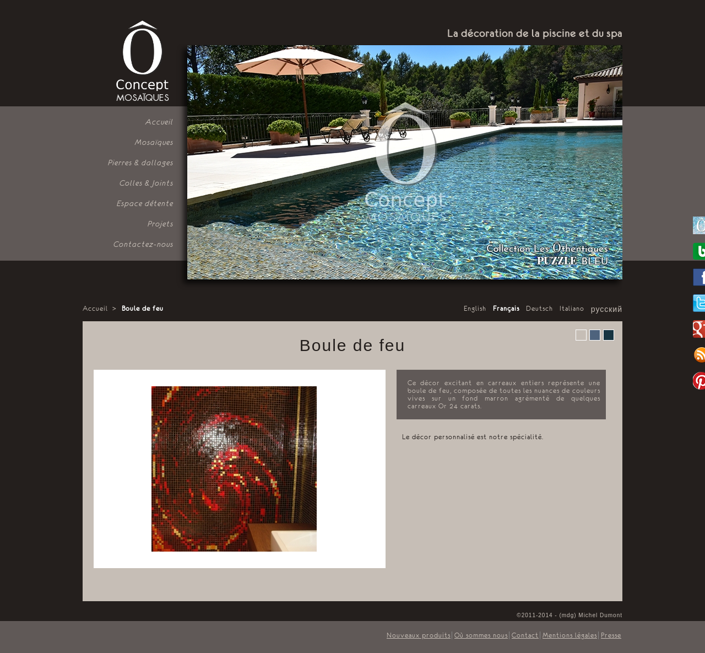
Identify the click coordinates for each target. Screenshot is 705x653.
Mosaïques (154, 142)
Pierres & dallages (140, 162)
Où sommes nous (481, 635)
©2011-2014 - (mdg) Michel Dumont (569, 615)
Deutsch (539, 308)
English (475, 308)
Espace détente (145, 203)
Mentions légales (570, 635)
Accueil (159, 121)
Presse (611, 635)
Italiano (572, 308)
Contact (525, 635)
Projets (160, 223)
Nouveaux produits (419, 635)
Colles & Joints (146, 183)
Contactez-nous (143, 244)
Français (506, 308)
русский (606, 310)
